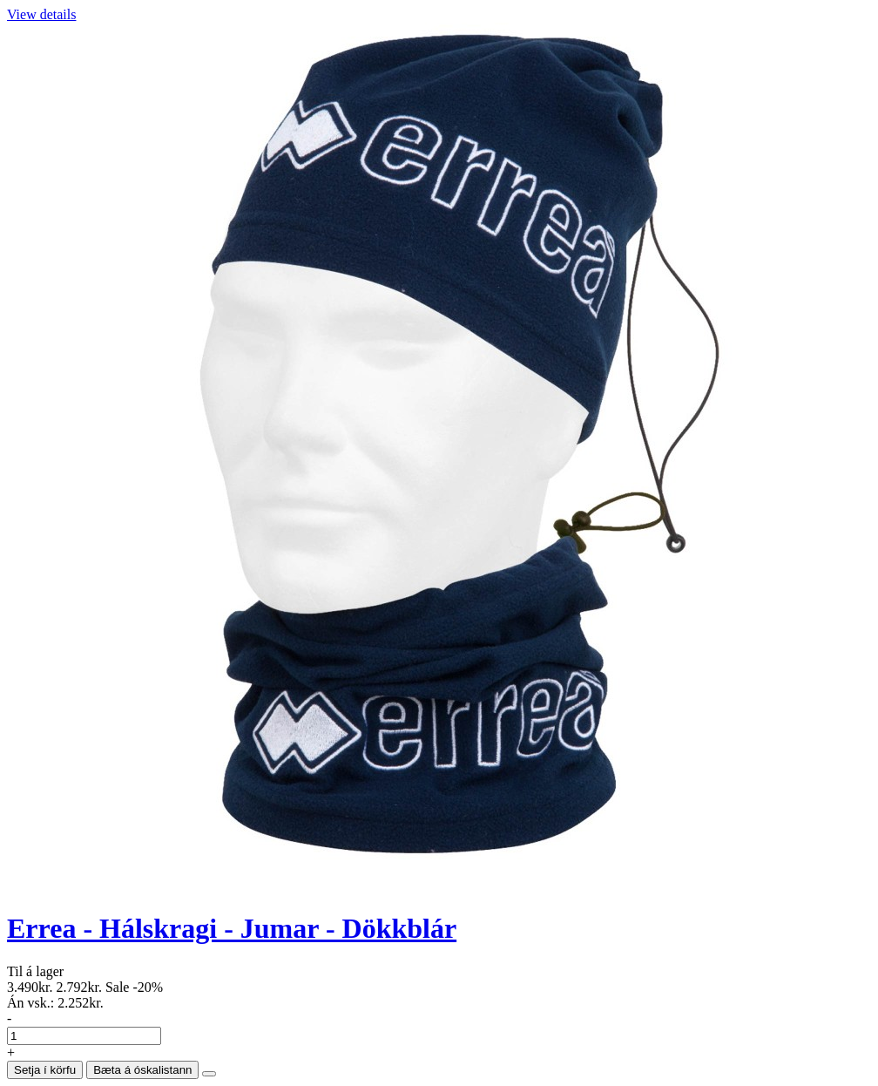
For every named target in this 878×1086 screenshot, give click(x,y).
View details (41, 14)
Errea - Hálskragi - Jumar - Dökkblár (231, 928)
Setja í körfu (45, 1069)
